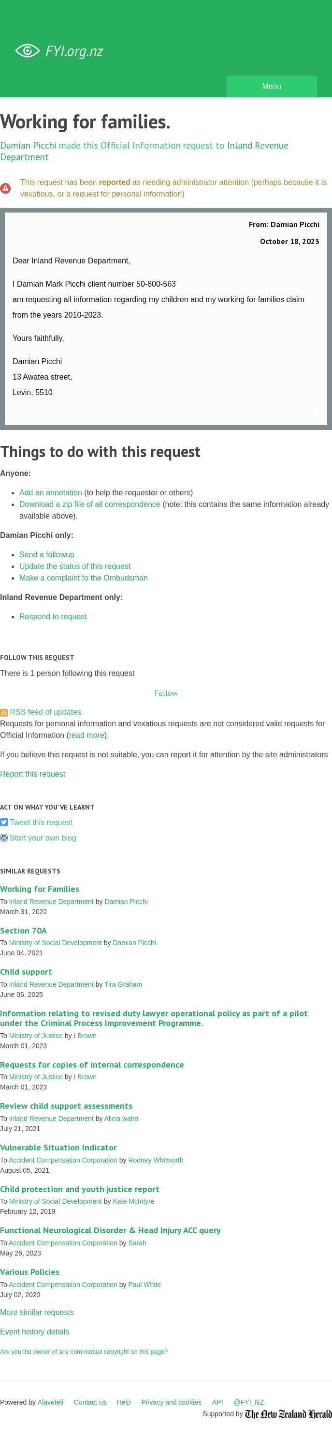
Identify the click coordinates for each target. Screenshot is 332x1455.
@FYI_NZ (249, 1402)
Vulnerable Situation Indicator (58, 1147)
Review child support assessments (66, 1105)
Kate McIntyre (133, 1201)
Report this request (32, 774)
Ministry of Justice (36, 1036)
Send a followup (46, 555)
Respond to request (53, 617)
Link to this (314, 412)
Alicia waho (121, 1118)
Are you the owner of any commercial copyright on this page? (84, 1351)
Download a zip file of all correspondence (89, 504)
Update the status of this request (74, 566)
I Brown (85, 1036)
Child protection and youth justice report (79, 1189)
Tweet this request (41, 822)
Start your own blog (43, 838)
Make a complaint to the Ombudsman (83, 578)
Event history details (34, 1332)
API (217, 1402)
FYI (62, 51)
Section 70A (23, 930)
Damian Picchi (28, 145)
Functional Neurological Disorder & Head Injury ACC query (110, 1230)
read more (86, 735)
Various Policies (29, 1271)
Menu (271, 86)
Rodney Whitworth (155, 1160)
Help (124, 1402)
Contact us (90, 1402)
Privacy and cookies (171, 1402)
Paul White (144, 1284)
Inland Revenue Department (51, 901)
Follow (166, 693)
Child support (26, 971)
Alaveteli (50, 1402)
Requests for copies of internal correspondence (92, 1064)
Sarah (137, 1243)
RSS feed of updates (45, 712)
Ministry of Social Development (55, 943)
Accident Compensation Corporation (63, 1160)
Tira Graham (123, 984)
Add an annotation (50, 493)
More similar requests (37, 1312)
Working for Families (39, 888)
